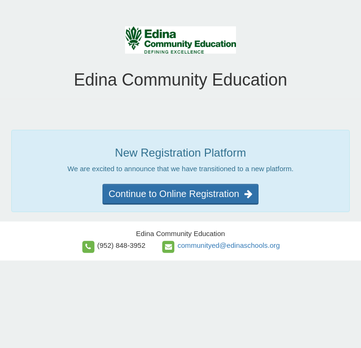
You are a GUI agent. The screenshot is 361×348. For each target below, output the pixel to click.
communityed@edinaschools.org (229, 245)
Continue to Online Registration (180, 194)
